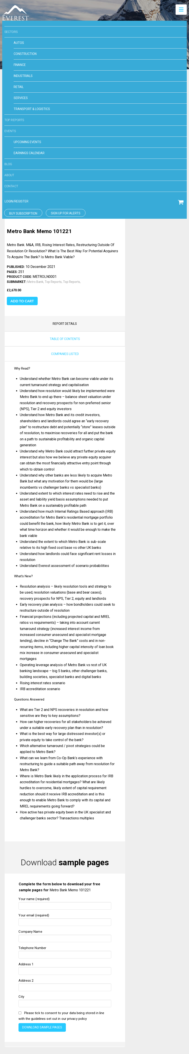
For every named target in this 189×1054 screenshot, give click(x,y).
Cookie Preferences (47, 1005)
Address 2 (65, 874)
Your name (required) (65, 793)
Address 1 (65, 858)
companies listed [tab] (65, 244)
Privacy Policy (119, 1005)
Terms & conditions (85, 1005)
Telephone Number (65, 842)
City (65, 891)
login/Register (16, 201)
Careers (144, 1005)
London (125, 1035)
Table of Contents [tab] (65, 229)
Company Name (65, 825)
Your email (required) (65, 809)
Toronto (138, 1035)
